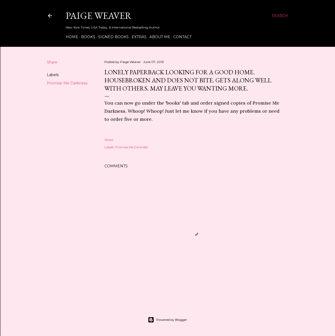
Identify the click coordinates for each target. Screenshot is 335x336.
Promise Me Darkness (67, 83)
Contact (182, 37)
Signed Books (113, 37)
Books (88, 37)
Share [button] (52, 62)
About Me (159, 37)
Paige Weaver (99, 15)
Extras (139, 37)
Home (72, 37)
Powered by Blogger (167, 320)
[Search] (280, 15)
